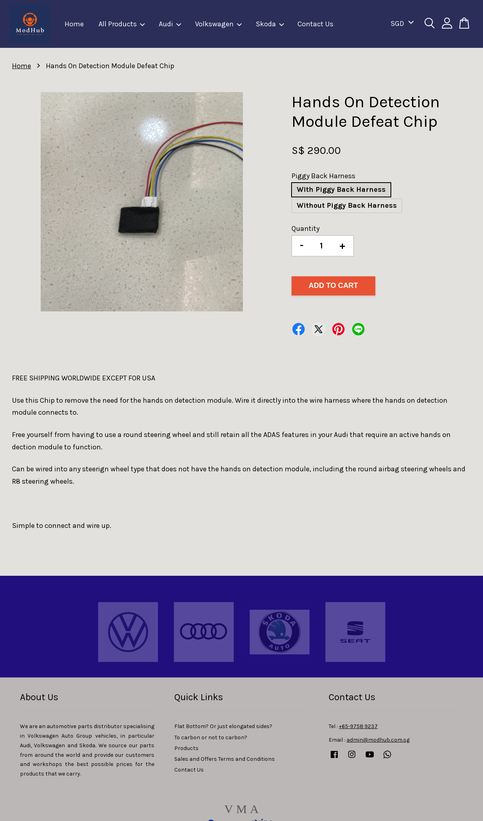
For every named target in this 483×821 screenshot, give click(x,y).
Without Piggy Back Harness (347, 205)
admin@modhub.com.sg (378, 739)
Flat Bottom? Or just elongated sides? (223, 726)
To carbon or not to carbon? (210, 737)
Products (186, 748)
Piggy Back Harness (323, 175)
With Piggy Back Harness (341, 189)
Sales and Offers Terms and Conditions (224, 759)
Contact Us (315, 24)
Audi (170, 24)
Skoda (270, 24)
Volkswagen (218, 24)
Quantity (305, 228)
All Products (122, 24)
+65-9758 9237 (358, 726)
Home (74, 24)
